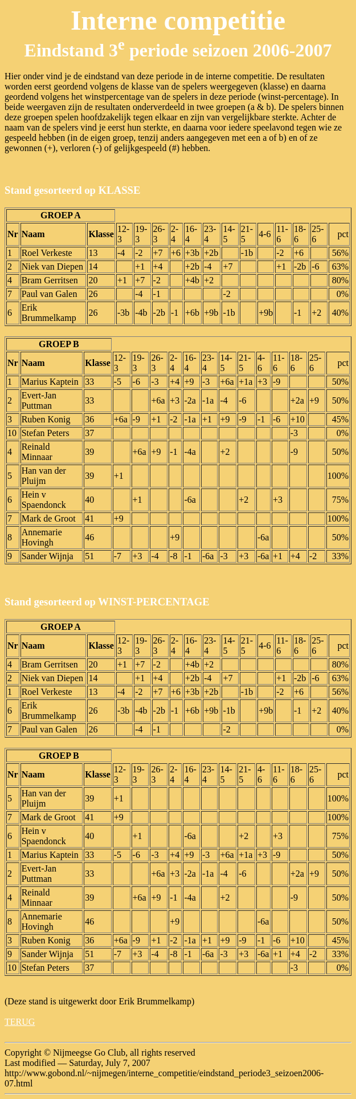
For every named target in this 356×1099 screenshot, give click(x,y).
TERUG (20, 1022)
